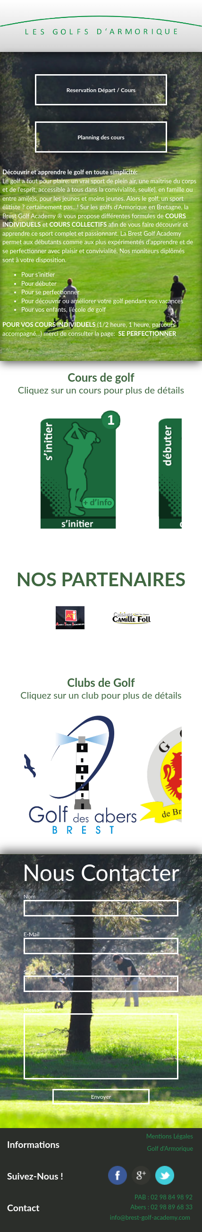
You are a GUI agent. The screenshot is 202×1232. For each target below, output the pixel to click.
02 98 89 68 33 (172, 1207)
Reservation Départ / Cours (101, 90)
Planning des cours (101, 137)
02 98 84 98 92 (172, 1197)
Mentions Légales (169, 1136)
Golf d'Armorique (170, 1148)
